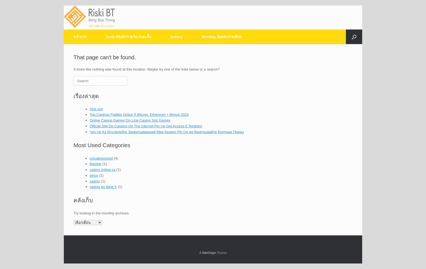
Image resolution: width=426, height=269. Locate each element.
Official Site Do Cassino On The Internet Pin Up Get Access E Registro (146, 126)
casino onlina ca (102, 170)
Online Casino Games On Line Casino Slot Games (130, 120)
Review (96, 164)
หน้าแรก (80, 37)
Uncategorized (101, 158)
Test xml (96, 109)
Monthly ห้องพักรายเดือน (222, 37)
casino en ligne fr (103, 187)
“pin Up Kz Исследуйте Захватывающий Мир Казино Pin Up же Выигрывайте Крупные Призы (167, 132)
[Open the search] (354, 36)
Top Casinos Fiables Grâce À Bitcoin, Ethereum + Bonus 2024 (139, 114)
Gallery (176, 37)
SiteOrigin (209, 252)
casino (95, 181)
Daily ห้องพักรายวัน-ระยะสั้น (128, 37)
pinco (94, 175)
